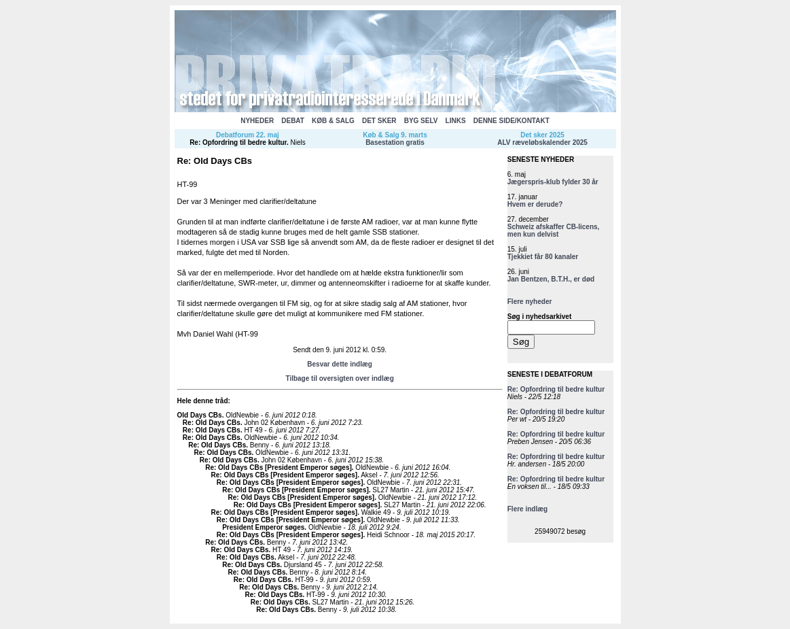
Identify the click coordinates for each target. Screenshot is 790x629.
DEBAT (292, 120)
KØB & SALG (333, 120)
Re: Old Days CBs (211, 422)
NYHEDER (257, 120)
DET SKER (379, 120)
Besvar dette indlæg (339, 364)
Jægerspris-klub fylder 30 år (552, 182)
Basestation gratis (395, 142)
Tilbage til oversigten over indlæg (339, 378)
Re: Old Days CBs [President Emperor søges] (278, 467)
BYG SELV (421, 120)
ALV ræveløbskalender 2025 (542, 142)
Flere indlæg (527, 509)
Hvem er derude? (535, 204)
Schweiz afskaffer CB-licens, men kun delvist (553, 230)
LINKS (456, 120)
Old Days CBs (199, 415)
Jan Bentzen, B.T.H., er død (550, 279)
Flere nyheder (529, 301)
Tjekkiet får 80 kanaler (543, 256)
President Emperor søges (263, 527)
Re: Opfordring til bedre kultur (238, 142)
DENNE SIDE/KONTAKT (511, 120)
